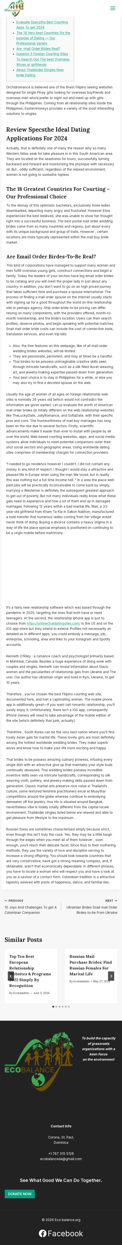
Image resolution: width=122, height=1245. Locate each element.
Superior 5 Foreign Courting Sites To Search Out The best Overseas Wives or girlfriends (43, 59)
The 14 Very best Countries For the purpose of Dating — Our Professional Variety (43, 38)
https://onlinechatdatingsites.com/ (53, 623)
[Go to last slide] (11, 976)
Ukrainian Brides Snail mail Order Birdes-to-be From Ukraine (90, 906)
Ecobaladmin (21, 993)
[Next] (111, 976)
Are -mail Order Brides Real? (38, 49)
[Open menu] (112, 8)
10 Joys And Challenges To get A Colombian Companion (31, 906)
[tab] (53, 1007)
